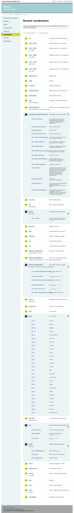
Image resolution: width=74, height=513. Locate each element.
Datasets (6, 21)
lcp (30, 425)
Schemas (6, 31)
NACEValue (37, 168)
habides (31, 236)
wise (30, 490)
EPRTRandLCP (34, 107)
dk (34, 342)
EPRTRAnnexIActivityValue (41, 150)
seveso (31, 473)
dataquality (33, 95)
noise (31, 463)
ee (34, 345)
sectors (36, 438)
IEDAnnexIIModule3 (36, 258)
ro (34, 398)
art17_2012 (32, 62)
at (34, 321)
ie (34, 366)
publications (33, 468)
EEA (11, 1)
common (32, 86)
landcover (32, 306)
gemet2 (31, 226)
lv (34, 381)
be (34, 324)
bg (34, 328)
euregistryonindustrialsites (38, 114)
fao (30, 205)
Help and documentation (10, 18)
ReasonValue (37, 183)
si (34, 405)
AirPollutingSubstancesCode (41, 271)
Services (6, 38)
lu (34, 377)
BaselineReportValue (40, 126)
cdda (30, 81)
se (34, 402)
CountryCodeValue (39, 141)
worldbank (32, 497)
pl (34, 391)
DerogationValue (38, 146)
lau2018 (31, 418)
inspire (31, 299)
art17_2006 (32, 55)
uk (34, 412)
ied (30, 246)
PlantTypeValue (38, 179)
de (34, 338)
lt (34, 374)
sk (34, 409)
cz (34, 335)
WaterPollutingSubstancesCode (41, 292)
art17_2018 (32, 69)
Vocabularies (7, 34)
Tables (5, 24)
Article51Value (38, 119)
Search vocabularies (31, 33)
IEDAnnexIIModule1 (36, 251)
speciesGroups (38, 458)
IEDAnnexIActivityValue (40, 158)
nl (34, 388)
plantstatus (37, 433)
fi (34, 356)
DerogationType (38, 276)
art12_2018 (32, 48)
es (34, 352)
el (34, 349)
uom (30, 485)
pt (34, 395)
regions (36, 454)
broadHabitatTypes (39, 451)
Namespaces (7, 41)
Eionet (10, 14)
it (34, 370)
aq (29, 38)
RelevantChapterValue (40, 190)
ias (30, 241)
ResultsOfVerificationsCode (41, 280)
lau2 (30, 316)
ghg (30, 231)
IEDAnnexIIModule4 (36, 265)
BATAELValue (38, 130)
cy (34, 331)
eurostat (32, 200)
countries (36, 218)
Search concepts (44, 33)
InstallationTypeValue (40, 164)
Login (55, 1)
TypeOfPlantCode (39, 285)
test (30, 480)
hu (34, 363)
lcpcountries (37, 430)
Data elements (7, 28)
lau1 (30, 311)
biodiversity (33, 76)
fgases (31, 211)
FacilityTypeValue (39, 155)
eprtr (30, 100)
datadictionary (34, 90)
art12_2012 (32, 43)
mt (34, 384)
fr (34, 359)
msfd (30, 444)
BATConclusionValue (40, 133)
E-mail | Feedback (9, 507)
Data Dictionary (17, 14)
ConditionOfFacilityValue (41, 137)
